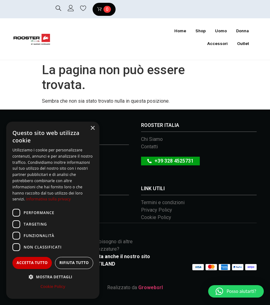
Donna (242, 30)
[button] (236, 291)
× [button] (92, 128)
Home (180, 30)
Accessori (217, 43)
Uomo (221, 30)
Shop (200, 30)
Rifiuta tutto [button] (74, 262)
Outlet (243, 43)
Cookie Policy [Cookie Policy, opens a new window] (52, 286)
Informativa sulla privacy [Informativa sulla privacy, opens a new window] (48, 199)
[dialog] (52, 210)
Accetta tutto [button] (32, 262)
